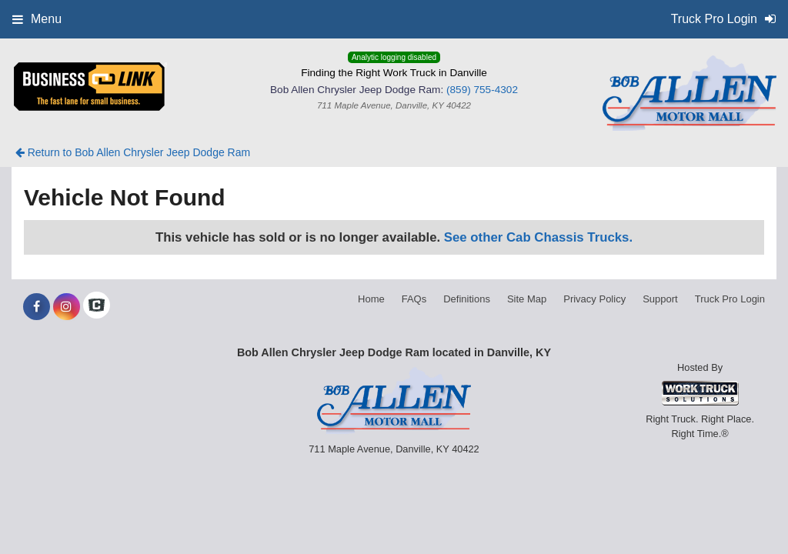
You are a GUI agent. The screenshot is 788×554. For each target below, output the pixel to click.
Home (371, 299)
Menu (37, 18)
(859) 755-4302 (482, 89)
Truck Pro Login (730, 299)
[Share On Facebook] (36, 307)
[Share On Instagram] (66, 307)
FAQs (414, 299)
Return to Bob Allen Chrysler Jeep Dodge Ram (132, 152)
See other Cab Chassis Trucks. (538, 237)
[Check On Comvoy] (96, 307)
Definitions (466, 299)
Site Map (526, 299)
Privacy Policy (594, 299)
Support (660, 299)
